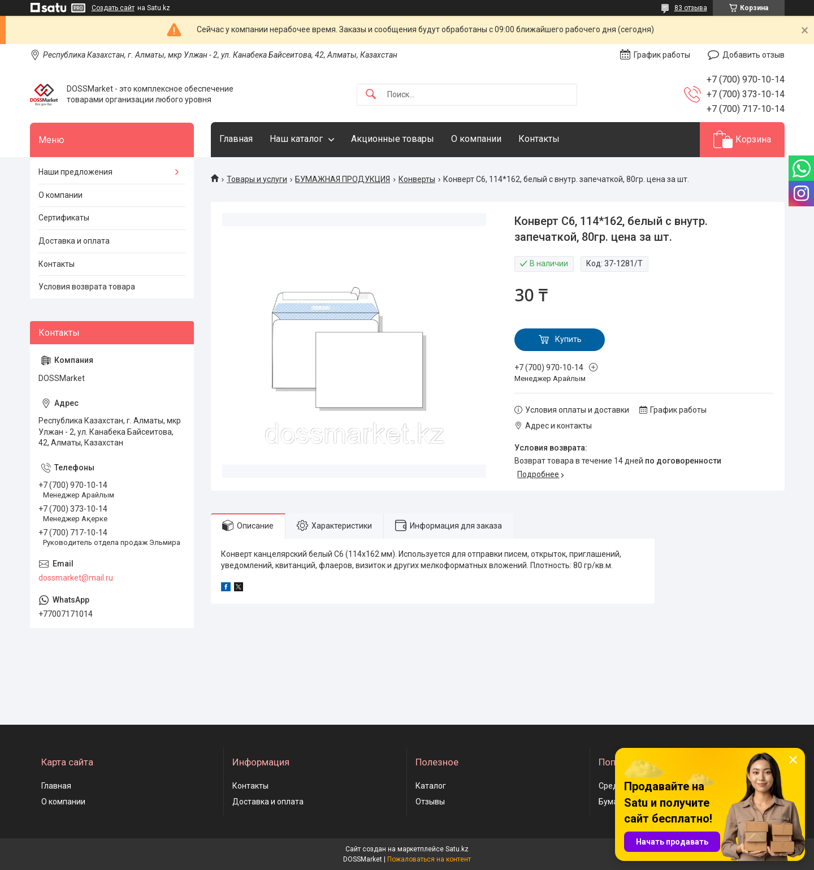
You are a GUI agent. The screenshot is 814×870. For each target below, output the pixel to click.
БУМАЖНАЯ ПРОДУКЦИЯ (342, 179)
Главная (236, 138)
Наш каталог (296, 138)
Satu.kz (457, 849)
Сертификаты (63, 217)
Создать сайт (113, 8)
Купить (568, 339)
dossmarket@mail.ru (75, 577)
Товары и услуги (257, 179)
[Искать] (371, 94)
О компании (476, 138)
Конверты (417, 179)
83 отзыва (690, 8)
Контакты (539, 138)
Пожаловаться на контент (429, 859)
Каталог (430, 785)
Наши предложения (75, 171)
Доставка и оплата (74, 240)
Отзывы (430, 801)
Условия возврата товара (86, 286)
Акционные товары (392, 138)
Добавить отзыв (753, 54)
